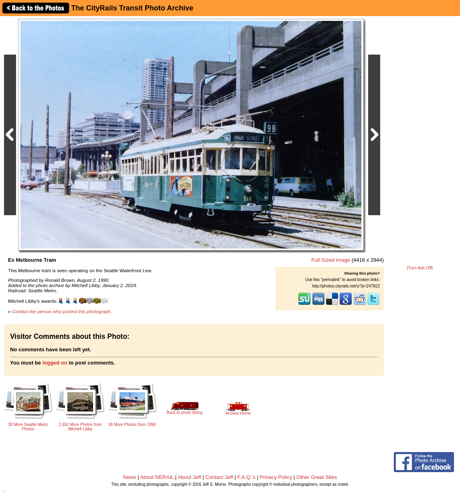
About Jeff (189, 477)
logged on (55, 363)
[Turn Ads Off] (420, 268)
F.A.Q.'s (246, 477)
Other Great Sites (316, 477)
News (129, 477)
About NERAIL (157, 477)
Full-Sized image (330, 260)
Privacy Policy (276, 477)
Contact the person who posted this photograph (61, 311)
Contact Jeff (219, 477)
